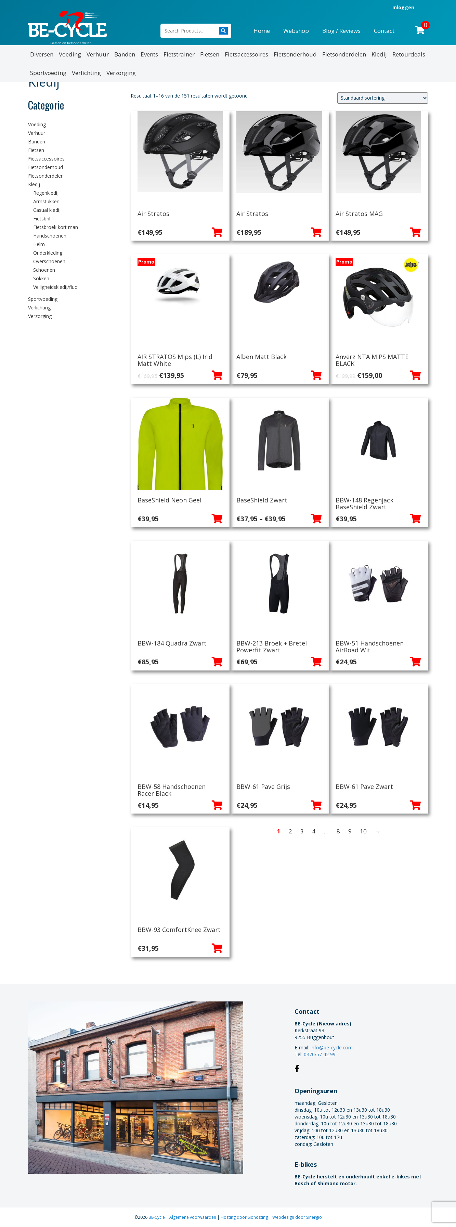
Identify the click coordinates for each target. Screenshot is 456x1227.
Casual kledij (47, 210)
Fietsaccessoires (246, 54)
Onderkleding (47, 253)
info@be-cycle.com (332, 1047)
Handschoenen (49, 235)
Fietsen (209, 54)
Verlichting (86, 73)
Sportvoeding (48, 73)
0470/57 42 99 (320, 1054)
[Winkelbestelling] (382, 98)
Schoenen (44, 270)
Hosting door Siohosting (245, 1217)
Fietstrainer (179, 54)
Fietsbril (41, 218)
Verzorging (121, 73)
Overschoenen (49, 261)
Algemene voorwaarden (193, 1217)
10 (363, 831)
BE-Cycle (157, 1217)
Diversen (41, 54)
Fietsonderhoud (295, 54)
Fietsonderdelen (344, 54)
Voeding (70, 54)
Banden (124, 54)
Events (149, 54)
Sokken (41, 278)
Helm (39, 244)
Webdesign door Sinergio (297, 1217)
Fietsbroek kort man (55, 227)
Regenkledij (45, 193)
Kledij (379, 54)
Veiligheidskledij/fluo (55, 287)
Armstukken (46, 201)
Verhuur (98, 54)
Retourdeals (408, 54)
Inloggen (403, 7)
